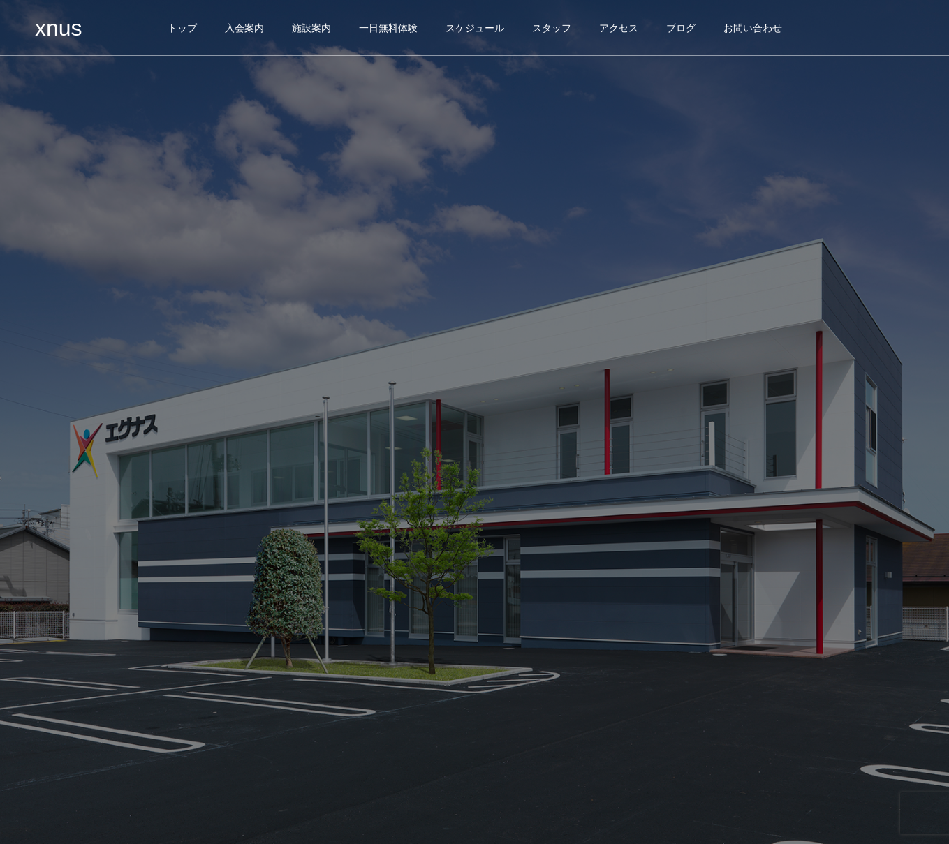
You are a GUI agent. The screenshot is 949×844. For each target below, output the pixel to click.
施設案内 (311, 28)
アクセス (618, 28)
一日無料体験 (388, 28)
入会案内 (244, 28)
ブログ (681, 28)
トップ (182, 28)
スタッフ (551, 28)
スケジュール (475, 28)
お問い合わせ (752, 28)
